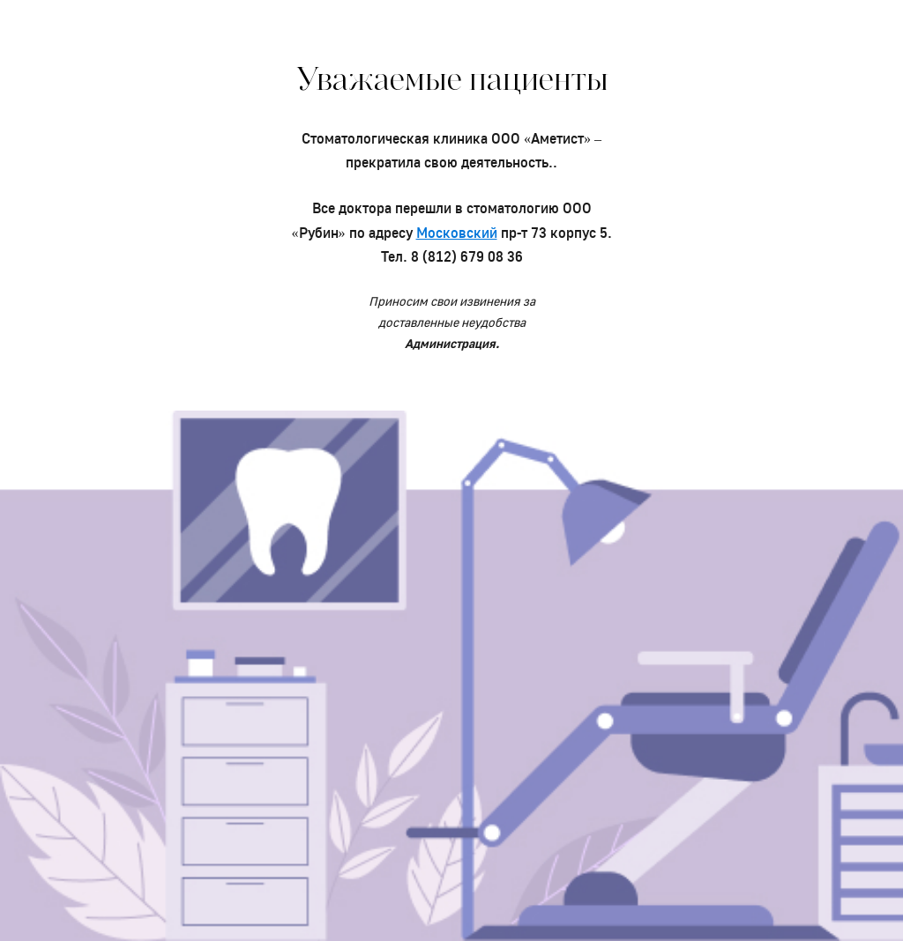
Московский (456, 232)
